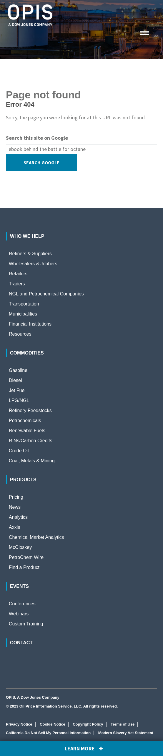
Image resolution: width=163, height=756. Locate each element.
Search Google (41, 162)
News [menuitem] (15, 507)
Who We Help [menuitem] (27, 236)
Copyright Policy (88, 724)
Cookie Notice (52, 724)
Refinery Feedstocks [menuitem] (30, 410)
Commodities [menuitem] (27, 352)
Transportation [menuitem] (24, 303)
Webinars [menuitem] (19, 613)
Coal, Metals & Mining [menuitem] (32, 460)
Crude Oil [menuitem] (19, 450)
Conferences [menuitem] (22, 603)
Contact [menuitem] (21, 642)
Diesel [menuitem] (15, 380)
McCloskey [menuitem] (20, 547)
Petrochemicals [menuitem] (25, 420)
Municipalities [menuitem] (23, 313)
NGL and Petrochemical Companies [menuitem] (46, 293)
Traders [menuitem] (17, 283)
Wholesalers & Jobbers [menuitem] (33, 263)
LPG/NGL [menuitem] (19, 400)
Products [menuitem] (23, 479)
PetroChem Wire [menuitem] (26, 557)
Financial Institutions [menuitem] (30, 323)
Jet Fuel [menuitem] (17, 390)
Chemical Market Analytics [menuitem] (36, 537)
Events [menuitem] (19, 586)
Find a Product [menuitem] (24, 567)
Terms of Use (122, 724)
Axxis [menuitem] (14, 527)
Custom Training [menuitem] (26, 623)
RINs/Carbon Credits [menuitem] (30, 440)
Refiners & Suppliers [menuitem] (30, 253)
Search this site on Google (37, 137)
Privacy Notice (19, 724)
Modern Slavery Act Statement (125, 733)
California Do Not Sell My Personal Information (48, 733)
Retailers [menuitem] (18, 273)
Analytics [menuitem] (18, 517)
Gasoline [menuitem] (18, 370)
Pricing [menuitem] (16, 497)
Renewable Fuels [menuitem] (27, 430)
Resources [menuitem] (20, 333)
